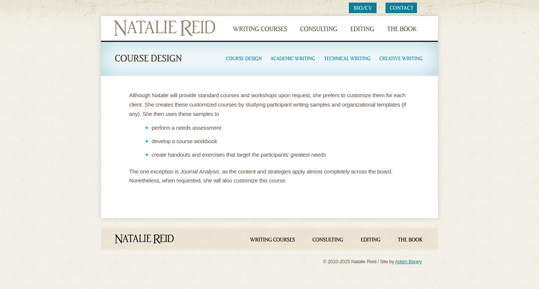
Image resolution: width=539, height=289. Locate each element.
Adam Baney (408, 261)
